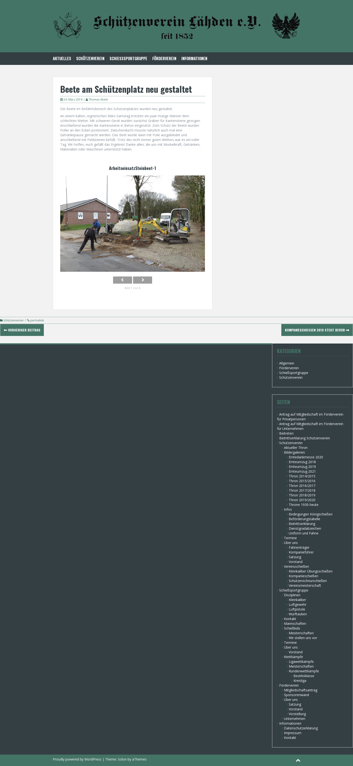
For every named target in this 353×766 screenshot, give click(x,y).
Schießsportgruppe (128, 58)
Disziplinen (292, 595)
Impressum (292, 733)
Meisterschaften (301, 633)
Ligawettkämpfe (301, 661)
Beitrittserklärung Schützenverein (304, 438)
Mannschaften (295, 623)
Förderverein (164, 58)
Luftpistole (297, 609)
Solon (122, 759)
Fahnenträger (299, 547)
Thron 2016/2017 (302, 485)
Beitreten (286, 433)
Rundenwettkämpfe (304, 671)
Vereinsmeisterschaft (305, 585)
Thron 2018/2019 (302, 495)
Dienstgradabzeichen (305, 528)
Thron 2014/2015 (302, 476)
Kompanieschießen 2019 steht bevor (317, 329)
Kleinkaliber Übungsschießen (311, 571)
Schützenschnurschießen (308, 580)
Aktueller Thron (296, 447)
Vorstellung (297, 714)
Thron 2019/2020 (302, 500)
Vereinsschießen (296, 566)
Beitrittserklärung (302, 523)
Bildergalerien (294, 452)
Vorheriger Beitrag (22, 329)
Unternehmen (294, 718)
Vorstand (296, 561)
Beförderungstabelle (304, 519)
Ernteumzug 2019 (302, 466)
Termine (290, 538)
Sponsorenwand (296, 695)
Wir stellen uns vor (303, 637)
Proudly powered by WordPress (77, 759)
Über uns (291, 542)
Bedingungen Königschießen (311, 514)
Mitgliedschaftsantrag (300, 690)
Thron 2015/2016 (302, 481)
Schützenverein (90, 58)
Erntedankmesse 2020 (306, 457)
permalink (37, 320)
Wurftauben (298, 614)
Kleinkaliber (297, 599)
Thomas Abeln (98, 99)
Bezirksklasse (303, 676)
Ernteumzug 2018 (302, 462)
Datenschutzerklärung (301, 728)
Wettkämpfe (293, 656)
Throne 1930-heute (303, 504)
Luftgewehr (297, 604)
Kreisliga (299, 680)
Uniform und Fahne (303, 533)
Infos (288, 509)
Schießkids (292, 628)
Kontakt (290, 618)
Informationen (194, 58)
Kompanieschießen (303, 576)
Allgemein (286, 363)
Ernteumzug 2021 (302, 471)
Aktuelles (62, 58)
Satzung (295, 557)
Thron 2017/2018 (302, 490)
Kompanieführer (301, 552)
